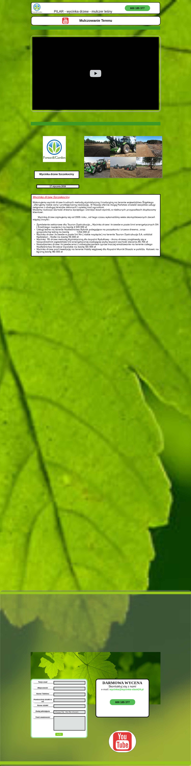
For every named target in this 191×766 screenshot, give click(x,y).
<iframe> (60, 640)
